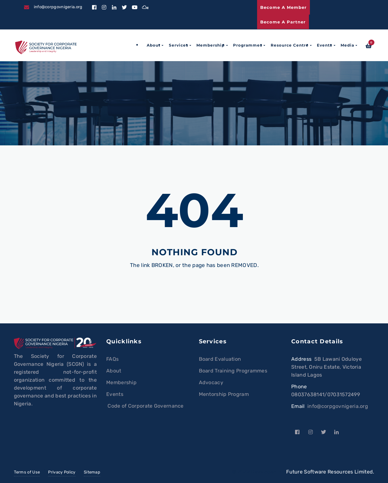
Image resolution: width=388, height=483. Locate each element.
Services (178, 45)
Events (324, 45)
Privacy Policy (61, 472)
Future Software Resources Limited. (330, 472)
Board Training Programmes (233, 371)
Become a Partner (283, 21)
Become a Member (283, 7)
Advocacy (211, 382)
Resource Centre (290, 45)
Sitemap (92, 472)
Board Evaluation (220, 359)
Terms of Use (27, 472)
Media (347, 45)
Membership (210, 45)
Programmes (247, 45)
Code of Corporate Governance (145, 406)
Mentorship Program (224, 394)
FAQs (112, 359)
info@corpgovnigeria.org (337, 406)
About (153, 45)
